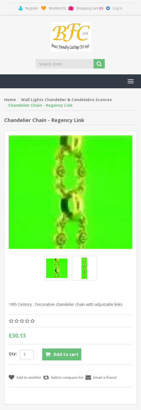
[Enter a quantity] (27, 354)
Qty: (13, 353)
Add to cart (65, 354)
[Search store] (65, 64)
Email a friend (104, 377)
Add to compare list (67, 377)
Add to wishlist (28, 377)
